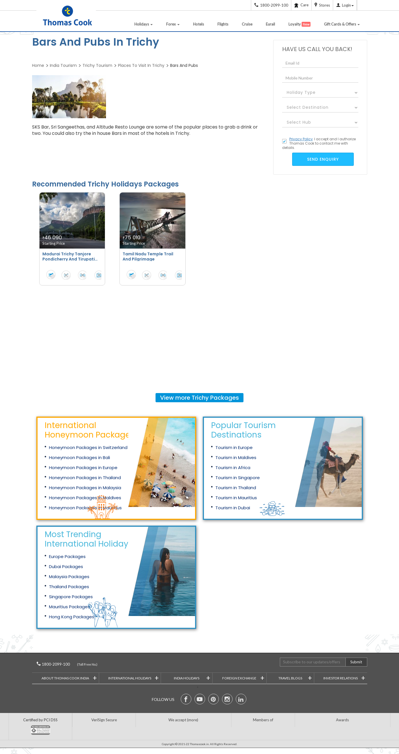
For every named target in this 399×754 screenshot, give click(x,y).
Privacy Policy (301, 139)
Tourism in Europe (234, 447)
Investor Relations (344, 677)
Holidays (143, 24)
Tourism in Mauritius (236, 498)
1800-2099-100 (63, 664)
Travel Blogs (295, 677)
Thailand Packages (69, 587)
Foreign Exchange (243, 677)
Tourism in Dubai (232, 508)
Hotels (198, 24)
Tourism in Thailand (235, 488)
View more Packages (199, 398)
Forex (173, 24)
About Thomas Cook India (69, 677)
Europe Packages (67, 556)
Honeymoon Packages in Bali (79, 457)
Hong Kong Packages (71, 617)
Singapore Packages (71, 597)
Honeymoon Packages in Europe (83, 468)
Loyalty (299, 24)
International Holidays (133, 677)
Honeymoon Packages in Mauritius (85, 508)
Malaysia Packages (69, 577)
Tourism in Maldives (235, 457)
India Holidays (192, 677)
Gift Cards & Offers (342, 24)
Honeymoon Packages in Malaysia (85, 488)
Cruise (247, 24)
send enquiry (323, 159)
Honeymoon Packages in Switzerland (88, 447)
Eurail (270, 24)
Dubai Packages (66, 566)
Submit (356, 662)
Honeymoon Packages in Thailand (85, 478)
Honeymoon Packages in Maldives (85, 498)
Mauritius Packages (69, 607)
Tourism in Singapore (237, 478)
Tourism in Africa (232, 468)
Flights (222, 24)
